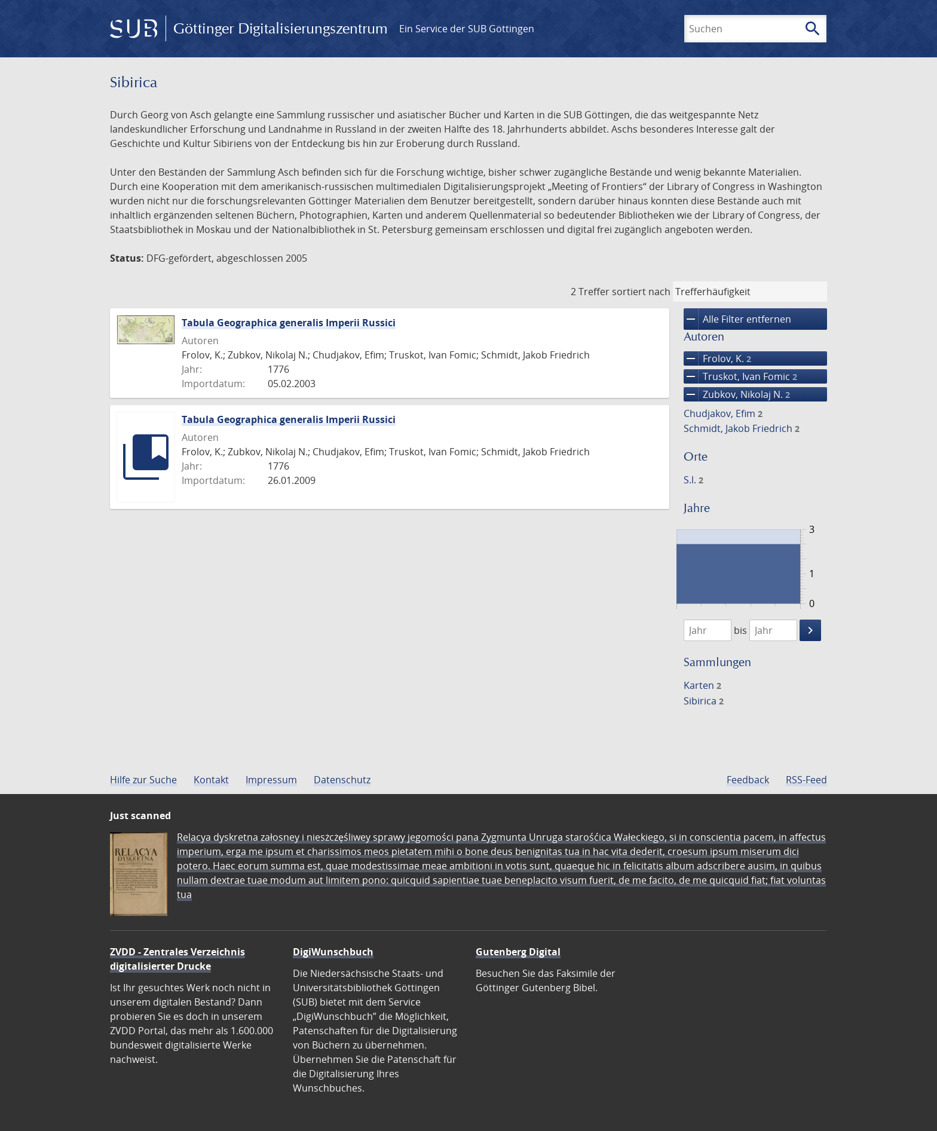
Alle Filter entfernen (737, 319)
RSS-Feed (806, 779)
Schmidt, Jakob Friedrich (742, 428)
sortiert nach (641, 291)
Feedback (748, 779)
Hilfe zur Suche (143, 779)
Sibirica (704, 700)
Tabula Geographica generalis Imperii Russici (289, 322)
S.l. (693, 479)
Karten (702, 685)
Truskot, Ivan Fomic (740, 376)
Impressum (271, 779)
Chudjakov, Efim (723, 413)
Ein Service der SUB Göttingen (466, 28)
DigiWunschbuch (333, 951)
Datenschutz (342, 779)
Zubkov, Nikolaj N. (737, 394)
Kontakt (211, 779)
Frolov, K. (717, 358)
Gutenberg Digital (518, 951)
